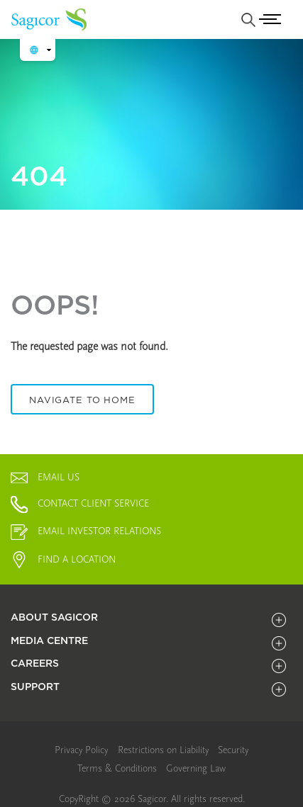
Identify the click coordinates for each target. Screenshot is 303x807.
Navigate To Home (82, 400)
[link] (81, 750)
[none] (249, 20)
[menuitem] (81, 750)
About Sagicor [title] (54, 617)
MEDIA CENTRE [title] (49, 640)
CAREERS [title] (35, 663)
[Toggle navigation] (272, 20)
